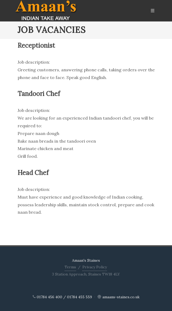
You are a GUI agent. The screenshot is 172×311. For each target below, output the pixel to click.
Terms (70, 267)
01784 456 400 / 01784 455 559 (64, 297)
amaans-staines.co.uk (121, 297)
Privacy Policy (94, 267)
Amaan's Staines (86, 260)
